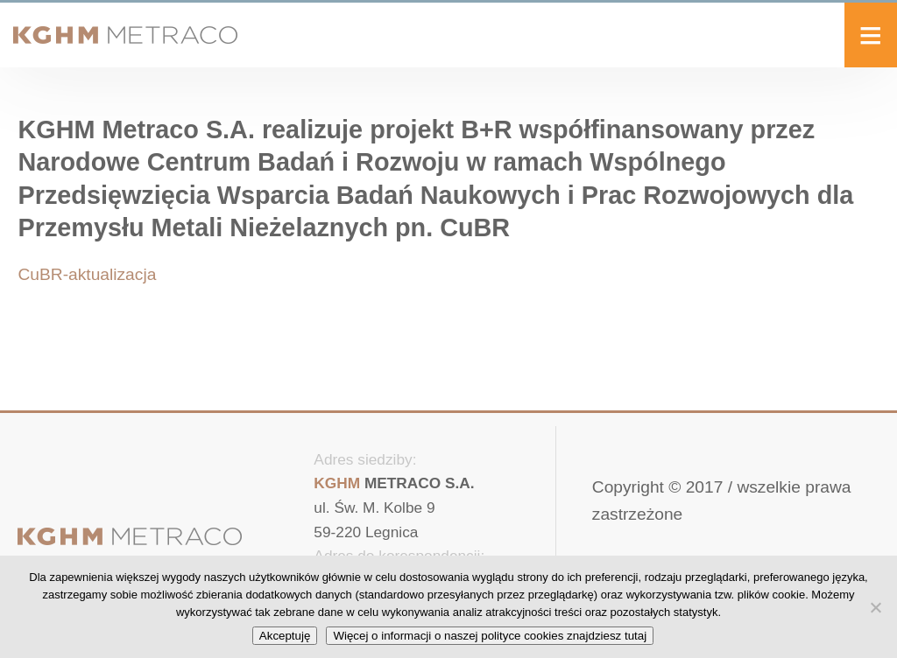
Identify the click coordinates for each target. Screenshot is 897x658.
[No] (875, 607)
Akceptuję (285, 635)
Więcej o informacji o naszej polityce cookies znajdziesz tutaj (489, 635)
